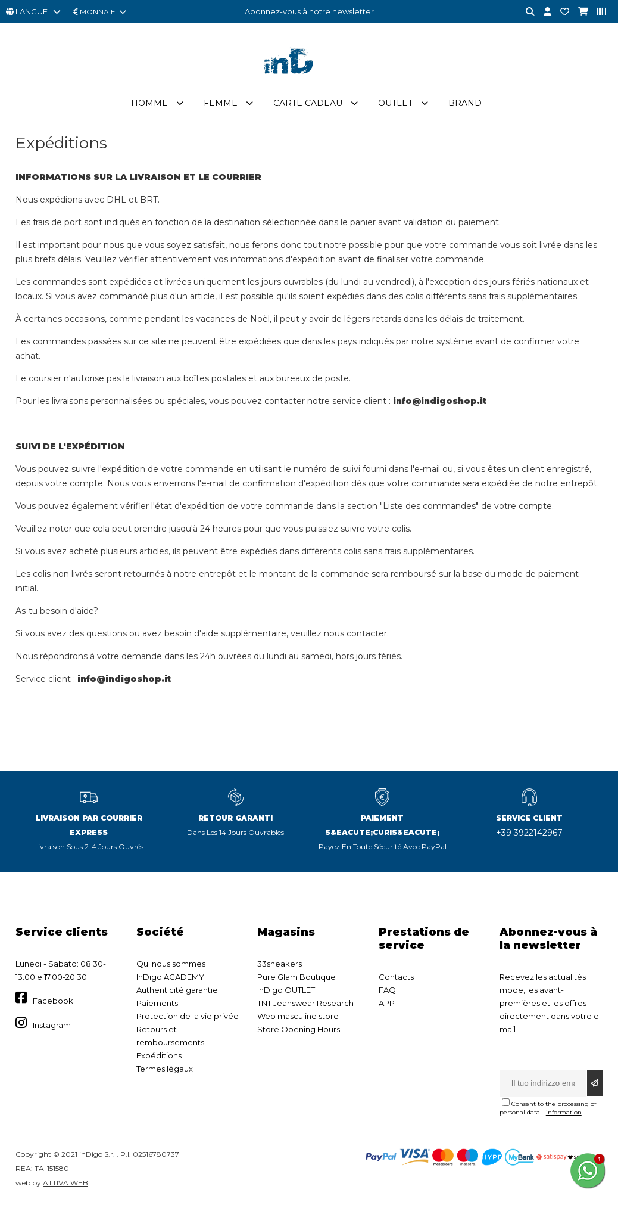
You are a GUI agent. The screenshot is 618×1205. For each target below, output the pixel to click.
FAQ (387, 990)
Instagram (52, 1025)
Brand (465, 103)
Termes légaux (164, 1068)
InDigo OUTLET (286, 990)
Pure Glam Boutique (296, 977)
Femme (221, 103)
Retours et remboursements (170, 1035)
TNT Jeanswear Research (305, 1003)
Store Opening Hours (298, 1029)
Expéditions (159, 1055)
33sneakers (279, 963)
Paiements (157, 1003)
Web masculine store (298, 1016)
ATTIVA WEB (65, 1182)
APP (387, 1003)
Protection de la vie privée (187, 1016)
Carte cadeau (307, 103)
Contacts (396, 977)
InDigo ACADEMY (170, 977)
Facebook (53, 1000)
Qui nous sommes (170, 963)
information (564, 1112)
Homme (149, 103)
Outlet (395, 103)
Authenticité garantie (177, 990)
